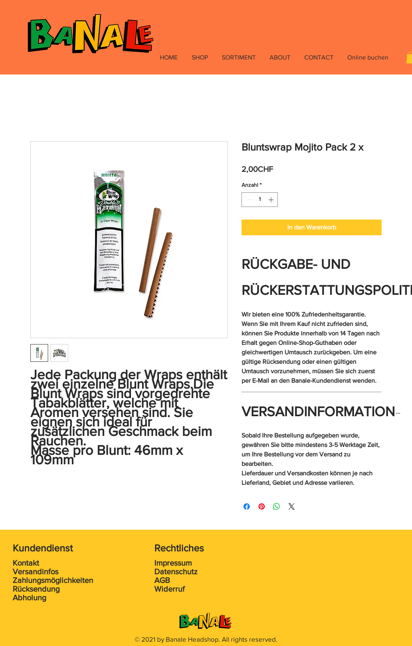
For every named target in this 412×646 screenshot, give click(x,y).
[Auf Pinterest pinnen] (261, 506)
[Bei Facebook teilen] (246, 506)
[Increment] (272, 200)
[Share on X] (291, 506)
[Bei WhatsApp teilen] (276, 506)
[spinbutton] (260, 200)
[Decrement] (248, 200)
